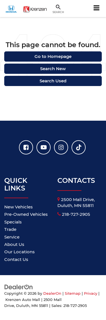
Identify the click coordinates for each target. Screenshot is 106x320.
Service (12, 237)
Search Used (53, 80)
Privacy (90, 293)
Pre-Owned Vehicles (26, 214)
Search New (53, 68)
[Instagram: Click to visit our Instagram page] (61, 147)
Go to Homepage (53, 56)
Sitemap (73, 293)
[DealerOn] (18, 286)
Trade (10, 229)
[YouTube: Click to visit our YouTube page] (43, 147)
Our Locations (19, 251)
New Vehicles (18, 207)
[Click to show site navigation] (96, 8)
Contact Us (16, 259)
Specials (13, 222)
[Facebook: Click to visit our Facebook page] (26, 147)
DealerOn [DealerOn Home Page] (52, 293)
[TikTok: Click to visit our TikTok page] (78, 147)
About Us (14, 244)
